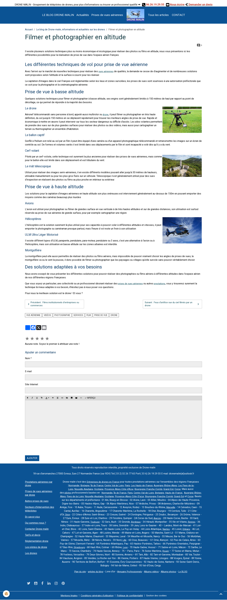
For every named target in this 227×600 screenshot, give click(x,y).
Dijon (85, 514)
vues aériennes (106, 71)
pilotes (69, 493)
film (88, 315)
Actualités (82, 15)
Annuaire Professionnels (129, 571)
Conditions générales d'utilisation (96, 595)
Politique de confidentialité (131, 595)
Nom (27, 358)
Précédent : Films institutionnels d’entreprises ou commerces (53, 304)
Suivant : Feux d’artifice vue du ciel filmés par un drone (172, 304)
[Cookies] (6, 593)
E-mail (28, 371)
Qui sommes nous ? (35, 523)
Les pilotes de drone (36, 547)
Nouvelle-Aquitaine (82, 489)
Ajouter (32, 458)
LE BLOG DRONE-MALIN (58, 15)
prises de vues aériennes (131, 283)
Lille (143, 540)
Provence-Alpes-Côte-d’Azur (119, 489)
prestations (162, 283)
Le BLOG (185, 571)
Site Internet (31, 384)
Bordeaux (155, 522)
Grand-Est (170, 489)
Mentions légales (66, 595)
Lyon (152, 547)
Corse (180, 489)
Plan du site (77, 571)
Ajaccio (175, 518)
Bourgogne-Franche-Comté (150, 489)
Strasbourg (106, 547)
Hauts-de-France (179, 493)
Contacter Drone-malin (37, 529)
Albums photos (171, 571)
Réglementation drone (36, 541)
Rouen (195, 551)
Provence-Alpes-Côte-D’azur (145, 496)
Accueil (29, 29)
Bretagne (82, 485)
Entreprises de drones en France (103, 482)
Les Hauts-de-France (142, 485)
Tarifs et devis (32, 535)
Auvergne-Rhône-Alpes (166, 485)
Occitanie (98, 489)
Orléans (72, 533)
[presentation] (48, 447)
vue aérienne (33, 315)
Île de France (95, 485)
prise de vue (100, 315)
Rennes (72, 525)
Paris (127, 485)
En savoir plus (32, 517)
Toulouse (114, 522)
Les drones (31, 553)
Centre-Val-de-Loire (148, 493)
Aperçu (90, 398)
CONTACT (178, 15)
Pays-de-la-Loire (87, 496)
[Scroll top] (221, 594)
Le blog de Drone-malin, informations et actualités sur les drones (70, 29)
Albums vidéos (153, 571)
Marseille (189, 507)
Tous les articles (158, 15)
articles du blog (94, 571)
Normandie (70, 485)
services (78, 315)
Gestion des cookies (159, 595)
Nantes (189, 529)
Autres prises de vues (36, 501)
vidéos (47, 315)
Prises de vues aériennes (107, 15)
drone (106, 114)
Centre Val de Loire (113, 485)
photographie (62, 315)
